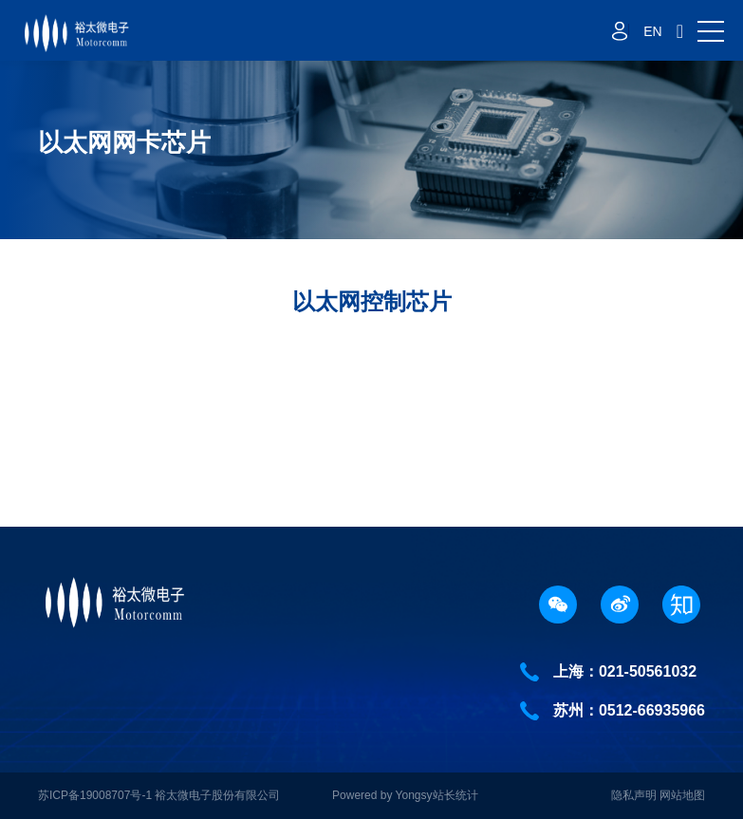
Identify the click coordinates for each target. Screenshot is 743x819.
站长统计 (455, 795)
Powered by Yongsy (382, 795)
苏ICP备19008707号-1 (96, 795)
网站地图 (682, 795)
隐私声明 (634, 795)
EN (652, 31)
